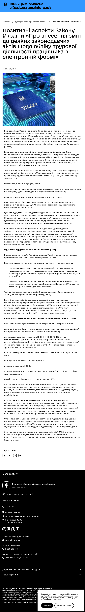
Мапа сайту (8, 474)
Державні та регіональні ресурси (21, 569)
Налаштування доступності (17, 494)
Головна (7, 22)
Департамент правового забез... (31, 22)
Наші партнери (10, 574)
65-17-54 (24, 558)
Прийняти (47, 605)
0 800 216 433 (10, 549)
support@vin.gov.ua (27, 590)
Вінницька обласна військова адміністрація (31, 5)
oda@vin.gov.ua (11, 540)
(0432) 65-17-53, (12, 558)
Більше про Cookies (64, 605)
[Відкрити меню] (78, 5)
